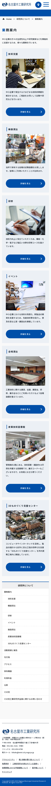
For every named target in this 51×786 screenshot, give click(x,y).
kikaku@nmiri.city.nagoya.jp (23, 752)
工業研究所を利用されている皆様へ (26, 763)
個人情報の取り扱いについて (29, 759)
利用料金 (8, 678)
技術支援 (12, 598)
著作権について (38, 767)
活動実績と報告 (10, 650)
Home (9, 19)
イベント (12, 622)
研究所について (23, 19)
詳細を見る (25, 111)
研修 (10, 615)
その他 (7, 692)
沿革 (6, 685)
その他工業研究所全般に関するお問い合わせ (23, 699)
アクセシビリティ (8, 759)
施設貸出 (12, 629)
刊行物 (7, 657)
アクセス (8, 664)
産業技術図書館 (14, 636)
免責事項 (5, 763)
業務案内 (8, 591)
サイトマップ (7, 772)
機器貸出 (12, 605)
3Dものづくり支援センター (19, 643)
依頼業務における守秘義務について (15, 767)
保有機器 (8, 671)
